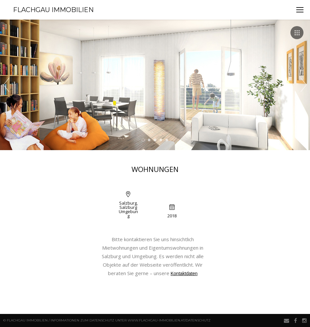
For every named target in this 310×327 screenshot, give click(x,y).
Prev (6, 85)
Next (304, 85)
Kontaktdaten (184, 273)
